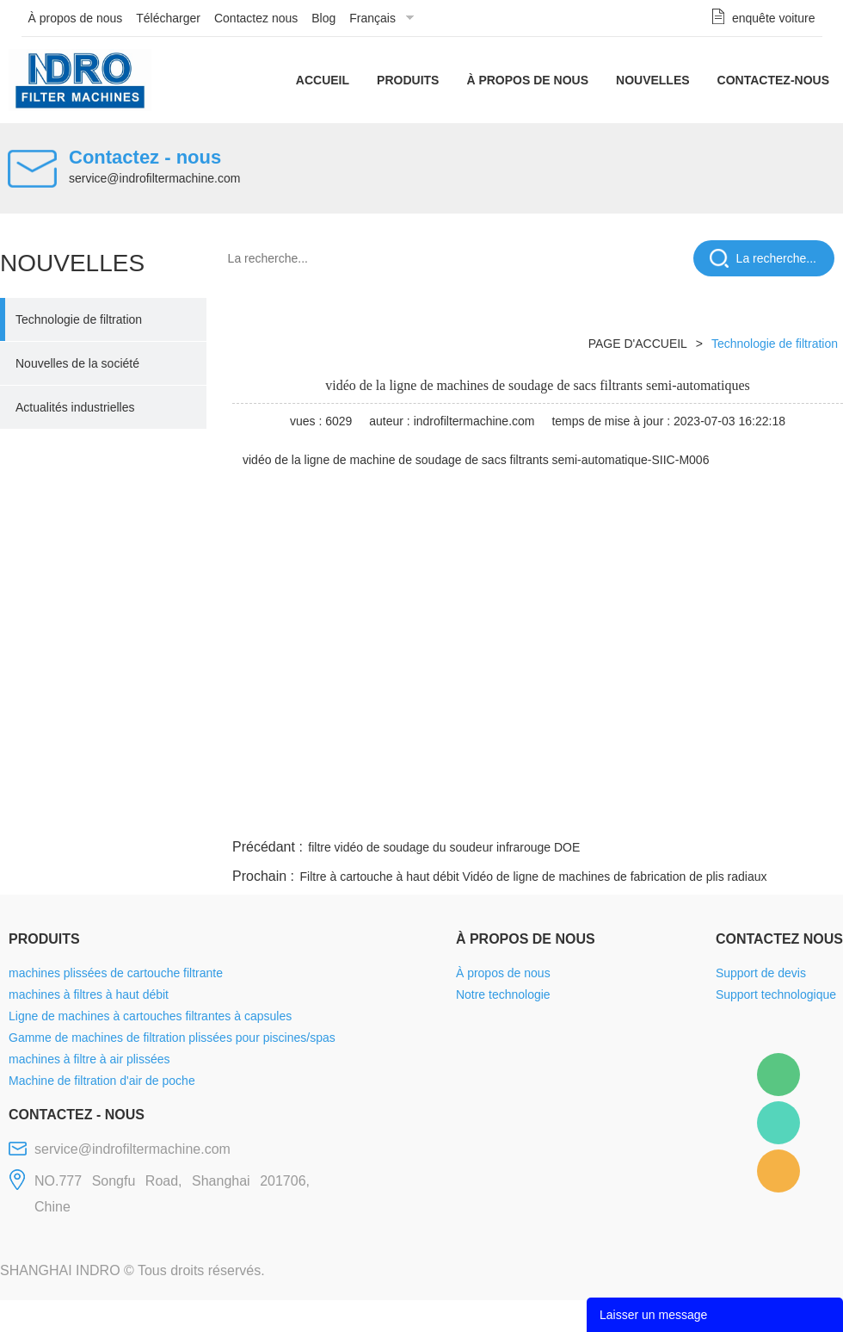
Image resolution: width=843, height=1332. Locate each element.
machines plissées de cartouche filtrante (116, 973)
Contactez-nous (773, 80)
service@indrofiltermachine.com (154, 178)
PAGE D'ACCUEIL (637, 343)
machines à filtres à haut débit (89, 994)
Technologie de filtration (78, 319)
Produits (408, 80)
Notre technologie (503, 994)
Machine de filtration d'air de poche (102, 1080)
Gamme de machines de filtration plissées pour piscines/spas (172, 1037)
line (581, 814)
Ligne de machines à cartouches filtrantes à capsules (150, 1016)
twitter (627, 814)
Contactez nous (256, 18)
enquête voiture (773, 18)
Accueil (322, 80)
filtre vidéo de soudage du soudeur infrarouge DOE (444, 847)
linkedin (813, 814)
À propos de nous (75, 18)
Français (372, 18)
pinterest (720, 814)
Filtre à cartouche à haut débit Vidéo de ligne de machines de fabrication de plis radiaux (532, 876)
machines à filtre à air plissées (89, 1059)
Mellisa (778, 1122)
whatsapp (673, 814)
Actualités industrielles (75, 407)
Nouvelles (653, 80)
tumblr (766, 814)
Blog (323, 18)
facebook (535, 814)
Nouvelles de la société (77, 363)
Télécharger (168, 18)
